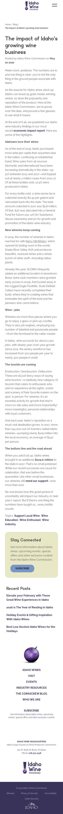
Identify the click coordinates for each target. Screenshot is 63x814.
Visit (31, 676)
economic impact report (29, 130)
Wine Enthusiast (30, 520)
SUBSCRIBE (31, 710)
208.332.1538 (35, 753)
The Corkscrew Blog (31, 693)
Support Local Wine (27, 515)
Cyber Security (31, 799)
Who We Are (31, 699)
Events (31, 681)
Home (8, 24)
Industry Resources (31, 687)
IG (31, 732)
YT (39, 732)
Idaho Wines (32, 670)
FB (24, 732)
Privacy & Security (29, 793)
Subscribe (22, 568)
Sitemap (10, 793)
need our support (37, 481)
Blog (15, 24)
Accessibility (51, 793)
